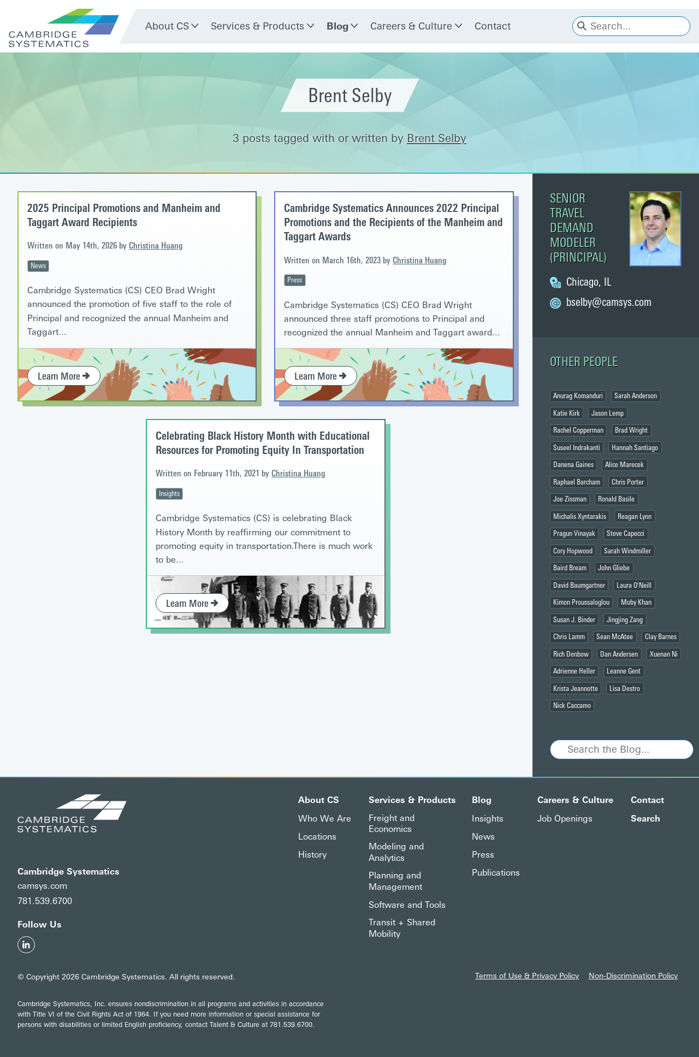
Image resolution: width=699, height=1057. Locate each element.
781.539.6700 (44, 901)
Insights (169, 493)
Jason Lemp (607, 413)
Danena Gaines (573, 464)
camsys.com (42, 886)
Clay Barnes (661, 636)
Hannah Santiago (635, 447)
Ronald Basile (616, 498)
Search (645, 818)
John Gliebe (614, 567)
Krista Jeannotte (575, 688)
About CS (167, 26)
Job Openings (565, 818)
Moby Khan (636, 602)
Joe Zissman (570, 498)
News (38, 265)
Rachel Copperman (578, 430)
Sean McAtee (614, 636)
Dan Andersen (619, 653)
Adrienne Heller (574, 670)
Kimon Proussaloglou (581, 602)
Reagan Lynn (634, 516)
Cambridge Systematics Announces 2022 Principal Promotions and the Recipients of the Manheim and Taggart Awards (393, 223)
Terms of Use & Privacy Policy (527, 975)
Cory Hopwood (573, 550)
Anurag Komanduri (578, 395)
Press (294, 279)
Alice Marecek (624, 464)
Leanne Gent (624, 670)
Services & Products (257, 26)
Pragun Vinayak (574, 533)
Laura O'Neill (634, 585)
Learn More (64, 376)
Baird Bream (570, 567)
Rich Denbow (571, 653)
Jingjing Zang (625, 619)
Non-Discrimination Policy (633, 975)
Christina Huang (155, 245)
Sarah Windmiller (627, 550)
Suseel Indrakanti (576, 447)
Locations (317, 836)
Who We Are (324, 818)
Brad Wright (631, 430)
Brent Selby (436, 138)
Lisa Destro (624, 688)
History (312, 854)
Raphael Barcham (576, 481)
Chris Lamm (569, 636)
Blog (337, 26)
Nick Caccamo (572, 705)
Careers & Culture (411, 26)
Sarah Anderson (635, 395)
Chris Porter (628, 481)
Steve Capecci (625, 533)
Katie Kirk (566, 413)
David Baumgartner (579, 585)
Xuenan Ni (664, 653)
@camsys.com (608, 302)
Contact (493, 26)
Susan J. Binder (574, 619)
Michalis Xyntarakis (579, 516)
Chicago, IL (588, 282)
